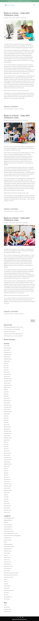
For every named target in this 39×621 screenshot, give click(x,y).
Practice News (7, 586)
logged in (12, 108)
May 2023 (6, 420)
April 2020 (6, 501)
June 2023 (6, 418)
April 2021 (6, 475)
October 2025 (7, 356)
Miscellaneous (7, 564)
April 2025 (6, 370)
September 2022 (8, 437)
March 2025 (6, 372)
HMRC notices (7, 557)
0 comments (23, 17)
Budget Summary (8, 520)
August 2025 (7, 361)
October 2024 (7, 383)
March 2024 (6, 398)
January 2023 (7, 429)
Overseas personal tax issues (10, 575)
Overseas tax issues (8, 577)
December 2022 (7, 431)
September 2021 (8, 464)
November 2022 (7, 433)
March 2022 (6, 451)
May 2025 (6, 367)
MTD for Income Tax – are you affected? (13, 336)
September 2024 (8, 385)
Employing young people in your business (13, 327)
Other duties (7, 570)
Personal (6, 583)
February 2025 (7, 374)
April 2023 (6, 422)
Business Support (8, 524)
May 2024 (6, 394)
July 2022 (6, 442)
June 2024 (6, 391)
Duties (5, 542)
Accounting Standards (9, 518)
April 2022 (6, 448)
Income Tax (18, 120)
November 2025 (7, 354)
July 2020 (6, 494)
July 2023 (6, 416)
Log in (5, 605)
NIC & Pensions (7, 568)
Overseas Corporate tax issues (11, 572)
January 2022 (7, 455)
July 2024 (6, 389)
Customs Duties (7, 540)
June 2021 (6, 470)
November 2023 (7, 407)
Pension (6, 581)
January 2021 (7, 481)
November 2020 (7, 486)
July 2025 (6, 363)
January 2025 (7, 376)
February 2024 (7, 400)
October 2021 (7, 462)
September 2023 (8, 411)
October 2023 (7, 409)
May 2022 (6, 446)
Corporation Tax (7, 537)
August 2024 (7, 387)
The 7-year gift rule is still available (12, 329)
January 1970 (7, 512)
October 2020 (7, 488)
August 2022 (7, 440)
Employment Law (8, 548)
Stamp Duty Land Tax (9, 590)
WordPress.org (7, 611)
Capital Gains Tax (8, 529)
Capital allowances (8, 526)
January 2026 (7, 350)
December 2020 (7, 483)
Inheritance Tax (7, 562)
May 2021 (6, 473)
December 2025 (7, 352)
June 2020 (6, 497)
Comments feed (7, 609)
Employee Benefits (8, 544)
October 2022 (7, 435)
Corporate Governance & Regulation (12, 535)
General (17, 17)
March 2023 (6, 424)
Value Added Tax (8, 597)
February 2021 (7, 479)
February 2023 (7, 427)
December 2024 (7, 378)
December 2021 (7, 457)
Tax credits (6, 592)
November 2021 (7, 459)
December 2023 (7, 405)
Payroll (5, 579)
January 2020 (7, 508)
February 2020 (7, 505)
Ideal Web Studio (23, 619)
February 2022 (7, 453)
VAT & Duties (7, 599)
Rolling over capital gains (9, 331)
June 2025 (6, 365)
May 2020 (6, 499)
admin (6, 17)
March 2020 (6, 503)
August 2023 (7, 413)
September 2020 (8, 490)
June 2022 (6, 444)
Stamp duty (6, 588)
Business (6, 522)
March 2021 (6, 477)
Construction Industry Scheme (11, 533)
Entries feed (7, 607)
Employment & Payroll (9, 546)
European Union (8, 551)
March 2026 (6, 345)
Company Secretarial (9, 531)
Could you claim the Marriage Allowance (13, 333)
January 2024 (7, 402)
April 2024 (6, 396)
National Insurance (8, 566)
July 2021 (6, 468)
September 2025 (8, 359)
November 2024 (7, 381)
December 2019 (7, 510)
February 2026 (7, 348)
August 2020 (7, 492)
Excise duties (7, 553)
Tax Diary (6, 594)
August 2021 (7, 466)
